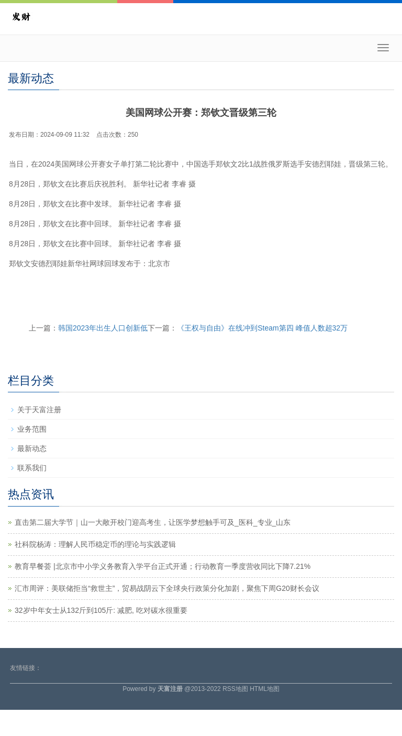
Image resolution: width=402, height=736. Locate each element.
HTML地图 (265, 689)
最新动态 (32, 448)
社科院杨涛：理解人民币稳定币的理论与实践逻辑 (95, 544)
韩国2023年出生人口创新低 (103, 328)
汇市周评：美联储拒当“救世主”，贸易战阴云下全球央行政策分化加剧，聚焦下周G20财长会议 (167, 588)
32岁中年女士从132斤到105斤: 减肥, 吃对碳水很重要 (101, 610)
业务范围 (32, 429)
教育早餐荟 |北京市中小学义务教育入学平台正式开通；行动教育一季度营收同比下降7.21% (162, 566)
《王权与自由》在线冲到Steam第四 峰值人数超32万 (262, 328)
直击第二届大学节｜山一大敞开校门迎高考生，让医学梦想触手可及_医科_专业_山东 (153, 522)
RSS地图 (235, 689)
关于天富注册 (39, 409)
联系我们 (32, 468)
